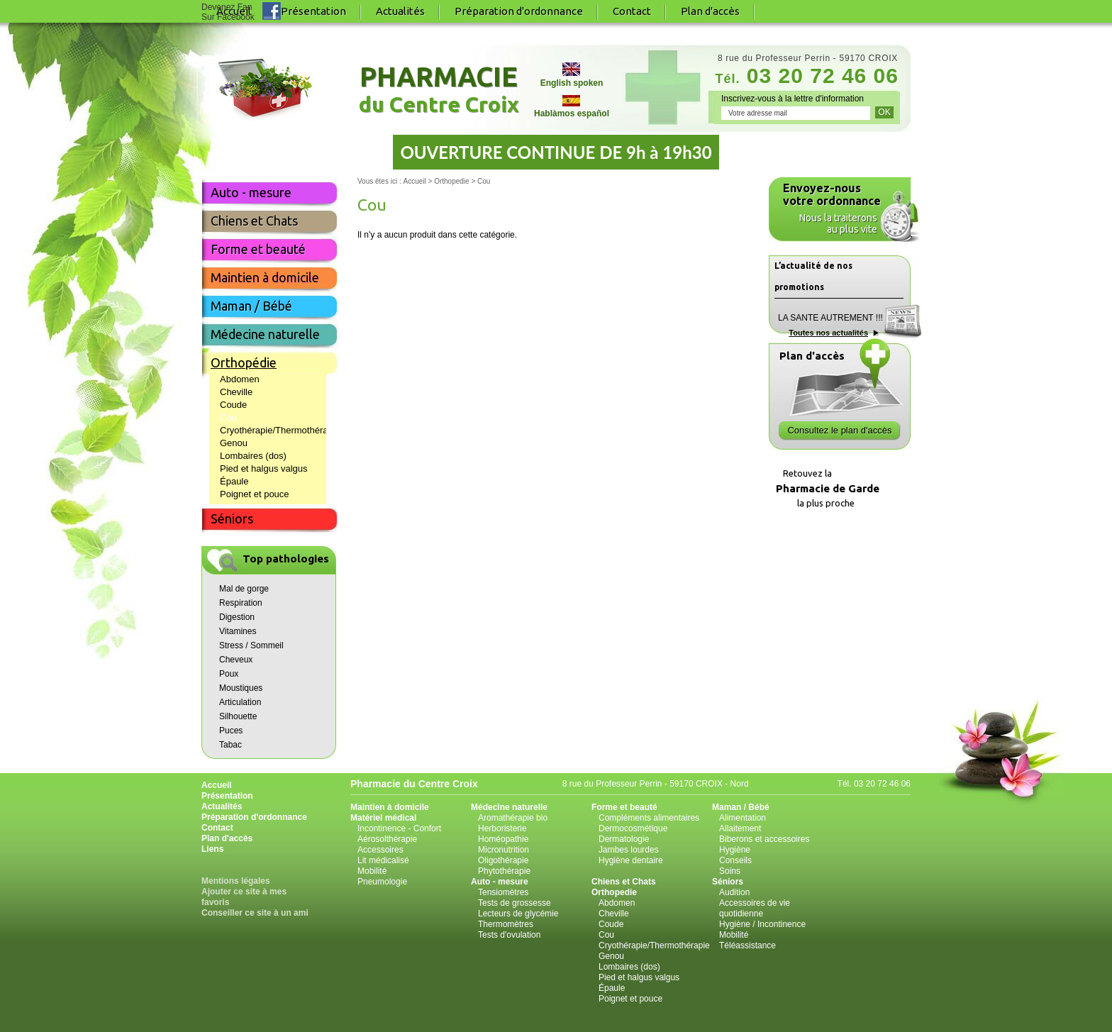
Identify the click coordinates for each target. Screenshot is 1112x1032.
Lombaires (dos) (253, 455)
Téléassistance (747, 945)
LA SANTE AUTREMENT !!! (830, 318)
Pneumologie (382, 882)
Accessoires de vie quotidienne (754, 908)
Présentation (313, 11)
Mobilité (372, 871)
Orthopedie (614, 892)
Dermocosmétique (633, 828)
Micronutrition (503, 850)
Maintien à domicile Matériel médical (389, 812)
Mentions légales (235, 881)
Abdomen (240, 379)
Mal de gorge (244, 589)
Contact (632, 11)
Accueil (216, 785)
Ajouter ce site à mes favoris (244, 897)
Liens (212, 849)
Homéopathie (503, 839)
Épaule (234, 481)
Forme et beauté (258, 249)
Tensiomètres (503, 892)
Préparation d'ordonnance (519, 11)
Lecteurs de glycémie (518, 914)
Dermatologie (624, 839)
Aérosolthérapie (387, 839)
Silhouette (238, 716)
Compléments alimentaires (649, 818)
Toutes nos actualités (828, 332)
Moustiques (240, 688)
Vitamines (237, 631)
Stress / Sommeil (251, 645)
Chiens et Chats (254, 220)
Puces (231, 731)
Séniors (232, 518)
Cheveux (235, 660)
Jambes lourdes (629, 850)
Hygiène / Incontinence (762, 924)
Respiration (240, 603)
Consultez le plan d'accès (839, 430)
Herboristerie (502, 828)
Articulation (240, 702)
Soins (729, 871)
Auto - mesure (251, 192)
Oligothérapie (503, 860)
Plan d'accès (710, 11)
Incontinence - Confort (399, 828)
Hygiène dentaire (631, 860)
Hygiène (734, 850)
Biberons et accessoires (764, 839)
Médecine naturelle (265, 334)
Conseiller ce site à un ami (254, 913)
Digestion (237, 617)
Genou (234, 443)
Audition (734, 892)
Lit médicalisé (383, 860)
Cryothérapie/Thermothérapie (273, 430)
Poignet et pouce (254, 494)
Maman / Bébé (251, 306)
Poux (228, 674)
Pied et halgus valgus (264, 468)
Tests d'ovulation (509, 935)
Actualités (400, 11)
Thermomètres (505, 924)
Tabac (230, 745)
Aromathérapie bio (512, 818)
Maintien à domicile (265, 277)
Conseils (735, 860)
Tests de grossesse (514, 903)
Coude (233, 404)
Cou (228, 417)
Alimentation (742, 818)
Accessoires (380, 850)
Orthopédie (244, 362)
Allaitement (740, 828)
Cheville (236, 392)
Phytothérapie (504, 871)
